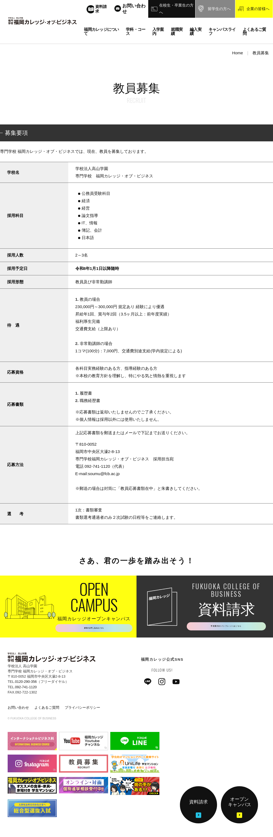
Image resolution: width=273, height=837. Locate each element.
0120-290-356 (26, 684)
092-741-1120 (26, 689)
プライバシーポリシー (82, 710)
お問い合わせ (18, 710)
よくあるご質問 (46, 710)
